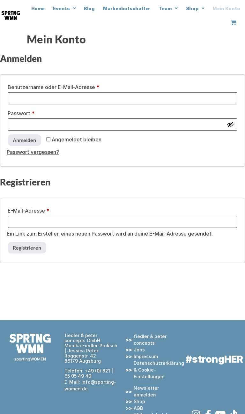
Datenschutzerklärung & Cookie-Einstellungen (158, 369)
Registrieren (27, 248)
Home (38, 8)
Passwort (35, 112)
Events (64, 8)
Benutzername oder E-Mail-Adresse (68, 86)
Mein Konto (226, 8)
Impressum (146, 356)
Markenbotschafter (126, 8)
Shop (195, 8)
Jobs (139, 349)
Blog (89, 8)
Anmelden (24, 140)
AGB (138, 408)
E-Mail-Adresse (43, 210)
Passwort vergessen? (33, 152)
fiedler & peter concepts (150, 340)
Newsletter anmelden (146, 391)
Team (168, 8)
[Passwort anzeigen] (230, 124)
